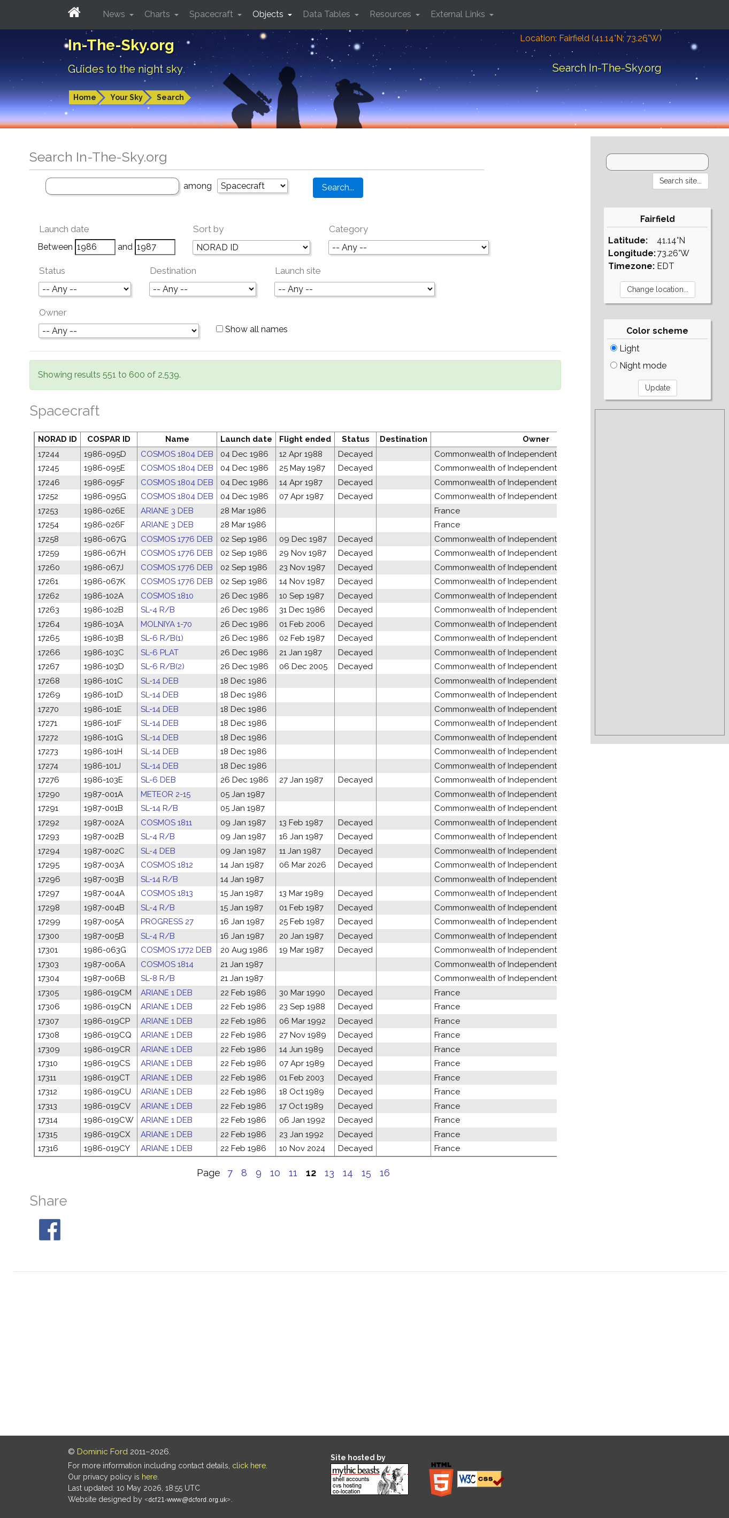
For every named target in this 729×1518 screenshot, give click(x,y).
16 (385, 1172)
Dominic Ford (102, 1451)
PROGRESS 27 (167, 921)
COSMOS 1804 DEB (177, 454)
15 (366, 1172)
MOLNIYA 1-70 (166, 624)
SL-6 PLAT (160, 652)
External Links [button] (459, 14)
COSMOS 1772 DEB (176, 950)
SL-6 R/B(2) (163, 666)
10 (275, 1172)
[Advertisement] (660, 572)
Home (84, 97)
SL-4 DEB (158, 851)
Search (170, 97)
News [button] (115, 14)
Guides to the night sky (125, 69)
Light (625, 348)
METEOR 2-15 (165, 794)
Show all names (252, 329)
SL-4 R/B (158, 610)
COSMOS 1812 (167, 865)
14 (348, 1172)
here (149, 1477)
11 (293, 1172)
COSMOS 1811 (166, 822)
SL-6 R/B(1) (162, 638)
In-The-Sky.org (121, 45)
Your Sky (126, 97)
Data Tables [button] (327, 14)
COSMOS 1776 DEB (177, 539)
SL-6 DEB (158, 780)
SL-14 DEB (160, 681)
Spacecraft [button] (212, 14)
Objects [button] (269, 14)
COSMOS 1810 (167, 596)
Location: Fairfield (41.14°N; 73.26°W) (591, 38)
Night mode (638, 366)
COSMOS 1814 (167, 964)
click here (249, 1465)
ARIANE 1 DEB (167, 993)
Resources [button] (391, 14)
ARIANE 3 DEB (167, 511)
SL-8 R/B (158, 978)
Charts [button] (158, 14)
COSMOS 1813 (167, 893)
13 (329, 1172)
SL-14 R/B (159, 808)
